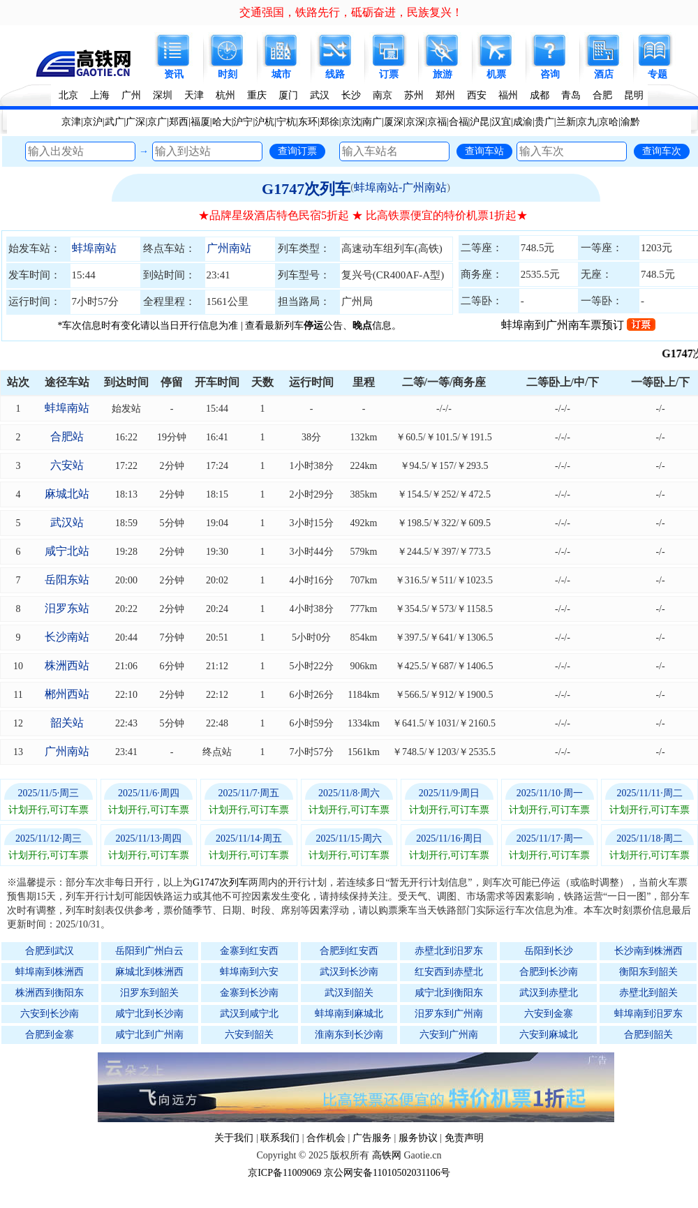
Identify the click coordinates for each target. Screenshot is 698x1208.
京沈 (351, 122)
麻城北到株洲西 (149, 972)
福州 (508, 95)
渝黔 (630, 122)
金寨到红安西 (249, 951)
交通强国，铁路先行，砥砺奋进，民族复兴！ (351, 12)
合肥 (602, 95)
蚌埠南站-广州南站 (400, 187)
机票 (496, 74)
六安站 (67, 465)
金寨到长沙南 (249, 992)
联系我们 (279, 1138)
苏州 (414, 95)
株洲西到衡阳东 (49, 992)
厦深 (393, 122)
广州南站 (229, 248)
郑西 (178, 122)
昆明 (634, 95)
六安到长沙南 (49, 1013)
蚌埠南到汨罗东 (648, 1013)
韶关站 (67, 723)
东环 (308, 122)
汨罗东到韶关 (149, 992)
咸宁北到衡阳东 (449, 992)
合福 (458, 122)
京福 (437, 122)
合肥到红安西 (349, 951)
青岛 (571, 95)
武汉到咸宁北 (249, 1013)
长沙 (351, 95)
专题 (657, 74)
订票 (389, 74)
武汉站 (67, 522)
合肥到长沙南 (548, 972)
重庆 (257, 95)
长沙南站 (67, 637)
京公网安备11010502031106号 (387, 1173)
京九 (587, 122)
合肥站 (67, 436)
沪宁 (243, 122)
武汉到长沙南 (349, 972)
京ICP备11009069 (284, 1173)
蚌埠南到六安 (249, 972)
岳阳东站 (67, 580)
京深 (415, 122)
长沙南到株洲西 (648, 951)
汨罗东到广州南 (449, 1013)
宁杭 (286, 122)
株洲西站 (67, 665)
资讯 (174, 74)
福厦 (200, 122)
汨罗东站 (67, 608)
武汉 (319, 95)
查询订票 (297, 150)
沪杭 (264, 122)
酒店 (604, 74)
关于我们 (233, 1138)
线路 (335, 74)
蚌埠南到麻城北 (349, 1013)
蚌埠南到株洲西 (49, 972)
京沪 (93, 122)
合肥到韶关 (648, 1034)
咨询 (550, 74)
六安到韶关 (249, 1034)
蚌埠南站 (94, 248)
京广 (157, 122)
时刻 (227, 74)
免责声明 (464, 1138)
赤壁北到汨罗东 (449, 951)
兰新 (566, 122)
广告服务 (372, 1138)
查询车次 (661, 150)
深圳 (162, 95)
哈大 (222, 122)
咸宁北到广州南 (149, 1034)
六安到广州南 (448, 1034)
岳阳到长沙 (548, 951)
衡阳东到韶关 (648, 972)
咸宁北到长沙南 (149, 1013)
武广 (114, 122)
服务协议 (418, 1138)
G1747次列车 (306, 188)
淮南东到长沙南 (349, 1034)
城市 (281, 74)
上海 (100, 95)
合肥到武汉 (49, 951)
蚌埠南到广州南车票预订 (578, 325)
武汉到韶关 (349, 992)
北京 (68, 95)
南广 (372, 122)
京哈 (608, 122)
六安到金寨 (548, 1013)
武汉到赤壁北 (548, 992)
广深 (135, 122)
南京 (382, 95)
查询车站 (484, 150)
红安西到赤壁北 (449, 972)
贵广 (544, 122)
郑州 (445, 95)
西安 (477, 95)
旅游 (442, 74)
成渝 (523, 122)
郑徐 (329, 122)
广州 (131, 95)
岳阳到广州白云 (149, 951)
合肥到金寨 (49, 1034)
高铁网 (386, 1155)
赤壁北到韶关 (648, 992)
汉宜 (501, 122)
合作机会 (326, 1138)
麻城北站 (67, 494)
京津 (71, 122)
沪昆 (479, 122)
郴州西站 (67, 694)
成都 (539, 95)
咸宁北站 (67, 551)
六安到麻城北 (548, 1034)
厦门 (288, 95)
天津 (194, 95)
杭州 (225, 95)
